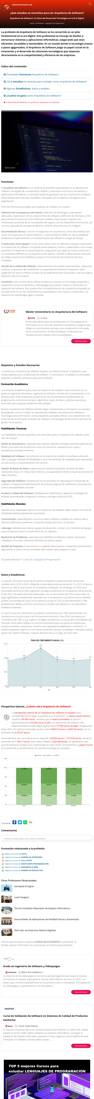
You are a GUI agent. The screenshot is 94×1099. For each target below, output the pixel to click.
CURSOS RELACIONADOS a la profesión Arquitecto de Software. (32, 102)
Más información (81, 341)
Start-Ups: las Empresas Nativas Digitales (35, 930)
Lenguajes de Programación (54, 23)
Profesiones (39, 23)
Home (32, 23)
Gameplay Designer (24, 886)
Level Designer (21, 897)
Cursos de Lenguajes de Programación (42, 559)
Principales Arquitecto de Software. (31, 74)
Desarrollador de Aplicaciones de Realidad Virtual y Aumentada (46, 919)
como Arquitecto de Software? (32, 95)
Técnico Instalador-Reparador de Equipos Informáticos (42, 908)
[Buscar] (87, 4)
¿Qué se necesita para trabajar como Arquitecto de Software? (45, 81)
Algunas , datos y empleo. (27, 88)
